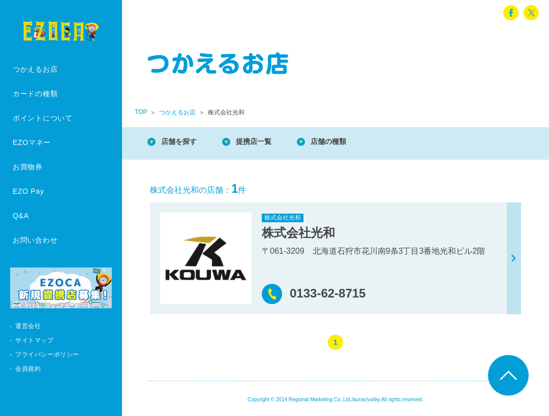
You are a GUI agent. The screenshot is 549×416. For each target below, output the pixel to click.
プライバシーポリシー (47, 354)
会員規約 (28, 368)
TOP (141, 111)
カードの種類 (35, 94)
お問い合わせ (35, 240)
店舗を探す (183, 142)
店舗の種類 (345, 142)
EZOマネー (32, 142)
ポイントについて (43, 118)
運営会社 (28, 326)
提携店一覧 (264, 142)
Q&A (21, 216)
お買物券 (28, 167)
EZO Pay (28, 191)
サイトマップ (34, 340)
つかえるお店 (35, 69)
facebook (510, 12)
